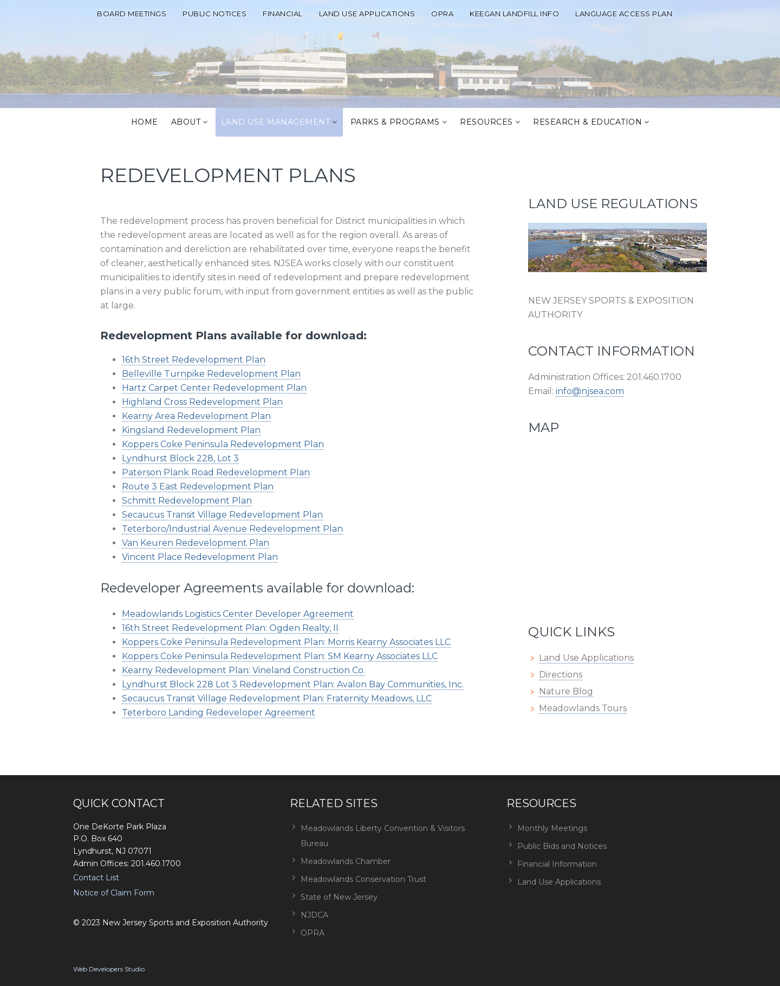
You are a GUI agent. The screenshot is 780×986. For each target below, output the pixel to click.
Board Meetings (131, 13)
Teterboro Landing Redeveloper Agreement (218, 712)
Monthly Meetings (552, 828)
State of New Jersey (339, 897)
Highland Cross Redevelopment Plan (202, 402)
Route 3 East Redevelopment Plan (198, 486)
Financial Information (557, 864)
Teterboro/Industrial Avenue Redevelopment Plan (232, 529)
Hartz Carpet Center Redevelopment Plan (214, 388)
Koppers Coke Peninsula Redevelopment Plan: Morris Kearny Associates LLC (286, 642)
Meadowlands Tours (583, 708)
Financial (283, 13)
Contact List (96, 877)
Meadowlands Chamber (346, 861)
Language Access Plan (623, 13)
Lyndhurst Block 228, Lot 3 (180, 458)
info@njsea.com (590, 391)
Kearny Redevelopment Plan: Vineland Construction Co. (243, 670)
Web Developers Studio (109, 969)
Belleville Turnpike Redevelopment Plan (211, 374)
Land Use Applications (367, 13)
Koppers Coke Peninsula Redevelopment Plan (223, 444)
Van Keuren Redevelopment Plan (195, 543)
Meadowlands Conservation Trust (363, 879)
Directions (560, 674)
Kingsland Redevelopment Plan (191, 430)
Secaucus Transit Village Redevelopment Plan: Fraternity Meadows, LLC (277, 698)
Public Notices (214, 13)
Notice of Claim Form (113, 893)
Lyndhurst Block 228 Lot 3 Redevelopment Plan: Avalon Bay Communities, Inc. (293, 684)
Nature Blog (566, 691)
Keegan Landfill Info (514, 13)
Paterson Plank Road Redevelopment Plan (216, 472)
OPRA (442, 13)
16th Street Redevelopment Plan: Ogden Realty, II (230, 628)
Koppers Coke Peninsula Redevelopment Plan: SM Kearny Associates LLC (280, 656)
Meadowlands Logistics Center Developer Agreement (238, 614)
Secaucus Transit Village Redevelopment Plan (222, 515)
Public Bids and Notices (562, 846)
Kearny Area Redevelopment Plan (196, 416)
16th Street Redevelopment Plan (193, 360)
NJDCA (314, 915)
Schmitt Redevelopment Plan (187, 500)
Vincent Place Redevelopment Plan (200, 557)
